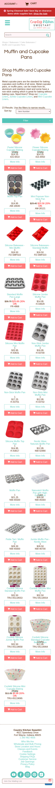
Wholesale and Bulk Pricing (27, 744)
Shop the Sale (40, 13)
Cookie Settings (27, 754)
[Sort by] (33, 111)
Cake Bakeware (28, 42)
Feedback (27, 751)
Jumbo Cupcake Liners (20, 96)
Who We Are (27, 741)
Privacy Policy (28, 764)
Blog (27, 766)
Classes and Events (27, 749)
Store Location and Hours (27, 746)
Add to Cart (15, 168)
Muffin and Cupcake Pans (13, 45)
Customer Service (27, 759)
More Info (15, 162)
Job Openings (27, 761)
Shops (5, 42)
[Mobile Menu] (7, 23)
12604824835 (27, 737)
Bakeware (14, 42)
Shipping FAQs (27, 756)
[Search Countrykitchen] (27, 34)
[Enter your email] (27, 781)
